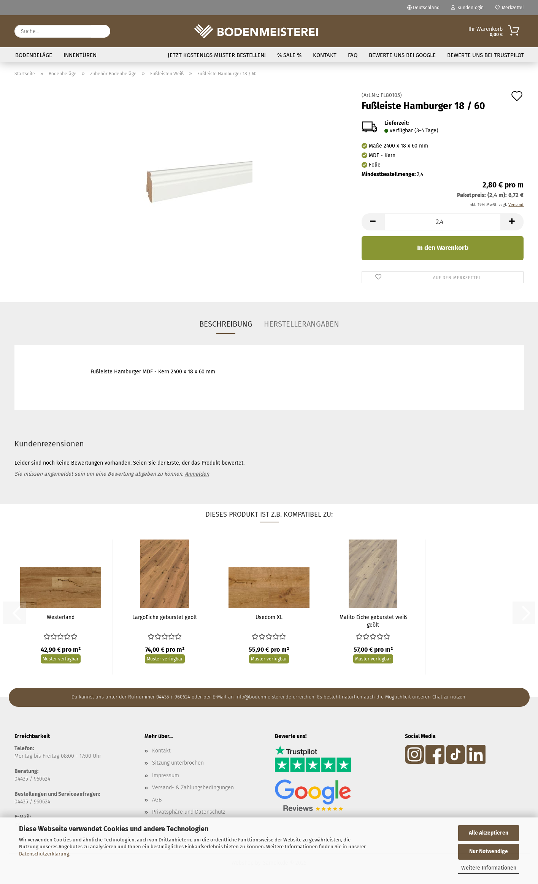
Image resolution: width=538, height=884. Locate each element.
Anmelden (197, 474)
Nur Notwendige (488, 851)
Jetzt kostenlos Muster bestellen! (217, 55)
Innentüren (80, 55)
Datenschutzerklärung (44, 854)
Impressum (165, 775)
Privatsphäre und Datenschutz (188, 812)
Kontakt (324, 55)
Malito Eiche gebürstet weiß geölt (373, 621)
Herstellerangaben (301, 324)
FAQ (352, 55)
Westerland (61, 617)
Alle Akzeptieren (488, 833)
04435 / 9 (25, 801)
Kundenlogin (467, 7)
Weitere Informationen (488, 868)
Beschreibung (225, 324)
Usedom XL (269, 617)
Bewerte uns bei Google (402, 55)
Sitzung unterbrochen (178, 763)
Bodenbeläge (33, 55)
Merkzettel (509, 7)
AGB (157, 800)
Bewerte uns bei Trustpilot (485, 55)
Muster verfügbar (61, 659)
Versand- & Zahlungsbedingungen (193, 787)
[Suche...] (100, 31)
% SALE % (289, 55)
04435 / (24, 779)
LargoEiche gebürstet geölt (164, 617)
